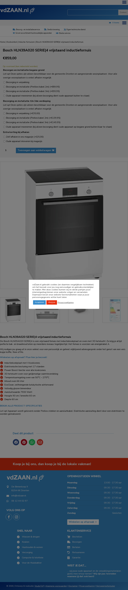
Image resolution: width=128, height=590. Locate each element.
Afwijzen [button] (51, 302)
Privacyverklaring (66, 302)
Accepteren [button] (39, 302)
